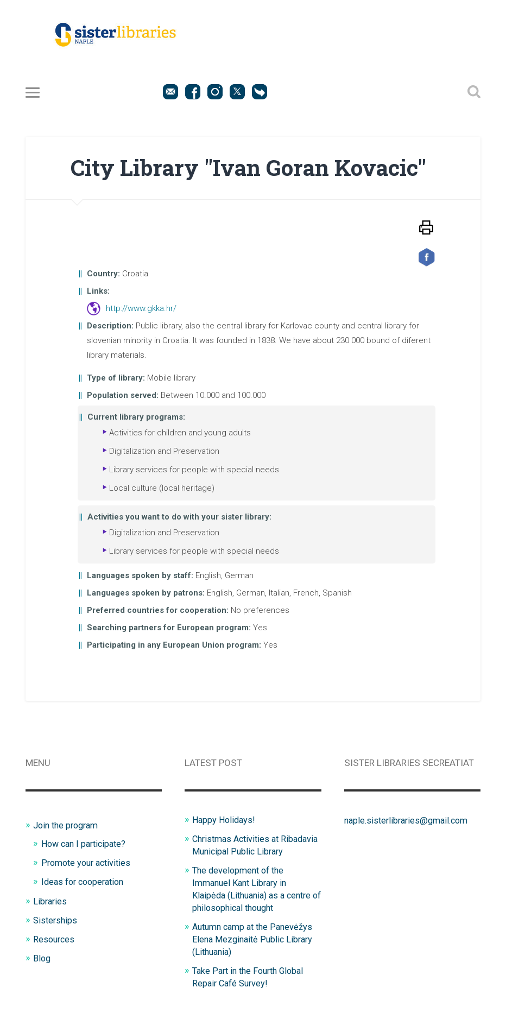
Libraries (50, 901)
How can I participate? (86, 845)
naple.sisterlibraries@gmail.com (410, 822)
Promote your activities (88, 864)
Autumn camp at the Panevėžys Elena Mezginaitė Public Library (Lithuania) (256, 950)
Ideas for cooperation (85, 882)
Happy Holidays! (225, 821)
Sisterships (56, 920)
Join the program (68, 827)
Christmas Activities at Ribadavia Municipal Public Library (245, 852)
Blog (42, 957)
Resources (55, 939)
